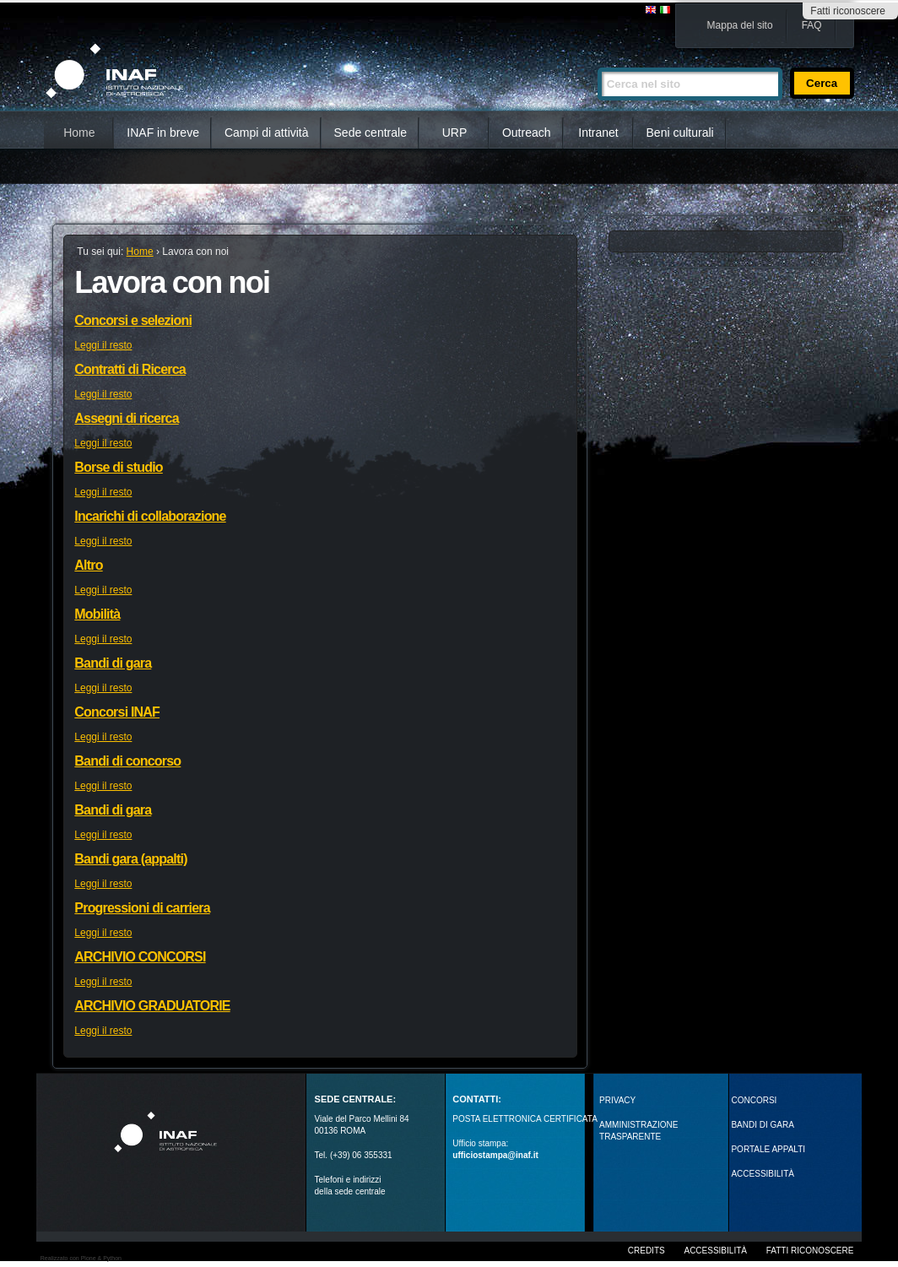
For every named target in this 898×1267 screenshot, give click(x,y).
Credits (646, 1250)
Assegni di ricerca (126, 418)
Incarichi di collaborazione (149, 516)
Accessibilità (715, 1250)
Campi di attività (266, 132)
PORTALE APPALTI (768, 1149)
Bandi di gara (112, 663)
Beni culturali (680, 132)
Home (79, 132)
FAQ (812, 25)
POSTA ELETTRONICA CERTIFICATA (525, 1119)
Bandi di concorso (127, 761)
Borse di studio (118, 467)
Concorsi (753, 1100)
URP (455, 132)
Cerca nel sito (597, 60)
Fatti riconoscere (847, 11)
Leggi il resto (103, 345)
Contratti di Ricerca (130, 369)
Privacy (617, 1100)
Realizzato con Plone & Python (81, 1258)
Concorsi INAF (117, 712)
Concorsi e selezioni (133, 320)
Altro (88, 565)
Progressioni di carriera (141, 908)
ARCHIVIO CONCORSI (139, 957)
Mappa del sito (740, 25)
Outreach (526, 132)
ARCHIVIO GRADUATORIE (152, 1006)
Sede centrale (370, 132)
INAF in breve (163, 132)
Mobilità (97, 614)
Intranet (598, 132)
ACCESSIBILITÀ (762, 1173)
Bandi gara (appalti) (130, 859)
